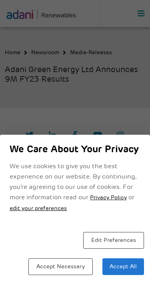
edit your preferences (38, 209)
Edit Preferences (113, 241)
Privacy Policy (108, 198)
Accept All (123, 267)
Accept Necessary (60, 267)
